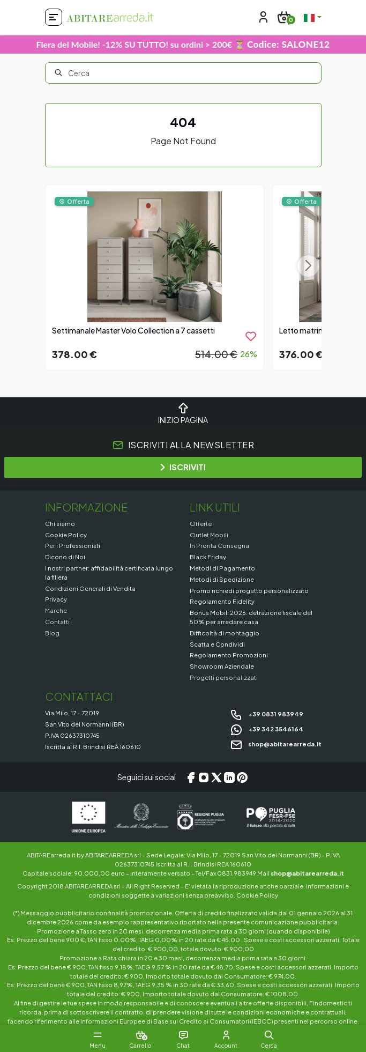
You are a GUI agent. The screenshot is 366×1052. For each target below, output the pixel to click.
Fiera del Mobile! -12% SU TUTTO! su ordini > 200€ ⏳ (183, 44)
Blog (52, 632)
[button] (269, 1034)
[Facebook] (190, 777)
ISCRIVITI (183, 467)
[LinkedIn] (229, 777)
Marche (56, 610)
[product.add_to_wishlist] (250, 336)
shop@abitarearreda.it (276, 743)
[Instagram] (203, 777)
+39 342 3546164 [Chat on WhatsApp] (266, 728)
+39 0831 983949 (266, 713)
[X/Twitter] (216, 777)
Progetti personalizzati (224, 677)
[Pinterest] (242, 777)
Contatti (57, 621)
